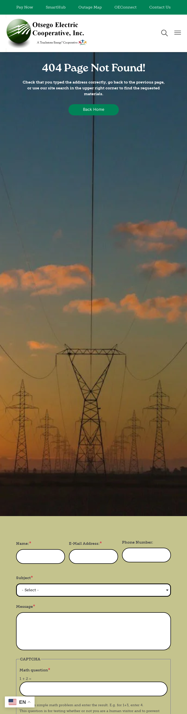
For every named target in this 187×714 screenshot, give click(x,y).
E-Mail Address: (84, 543)
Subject (23, 577)
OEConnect (125, 7)
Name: (22, 543)
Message (24, 606)
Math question (33, 670)
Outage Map (90, 7)
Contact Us (160, 7)
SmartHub (56, 7)
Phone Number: (137, 542)
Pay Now (24, 7)
